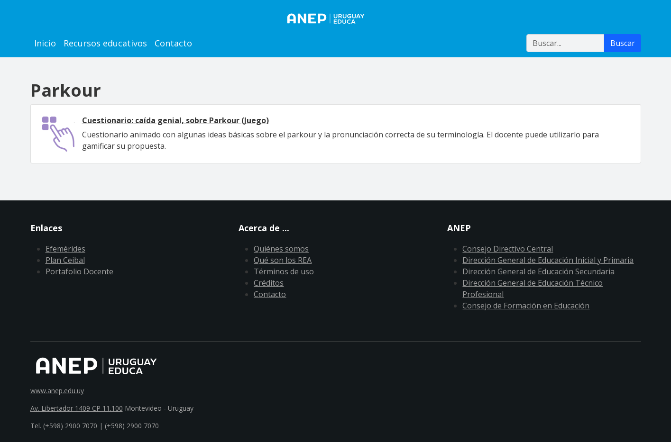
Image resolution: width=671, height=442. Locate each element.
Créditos (269, 283)
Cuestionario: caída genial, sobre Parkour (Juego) (175, 120)
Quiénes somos (281, 249)
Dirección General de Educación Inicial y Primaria (548, 260)
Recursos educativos (105, 43)
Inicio (45, 43)
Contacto (173, 43)
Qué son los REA (283, 260)
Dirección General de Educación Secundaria (538, 271)
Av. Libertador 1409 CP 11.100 (76, 408)
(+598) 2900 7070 (132, 425)
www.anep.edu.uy (57, 390)
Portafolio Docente (79, 271)
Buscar (622, 43)
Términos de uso (284, 271)
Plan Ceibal (65, 260)
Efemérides (65, 249)
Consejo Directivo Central (507, 249)
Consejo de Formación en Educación (525, 305)
